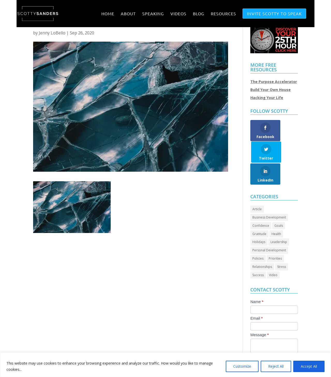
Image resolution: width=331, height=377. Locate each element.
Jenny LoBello (52, 33)
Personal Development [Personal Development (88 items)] (269, 229)
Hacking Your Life (266, 97)
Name (256, 280)
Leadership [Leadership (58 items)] (278, 220)
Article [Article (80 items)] (257, 187)
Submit (262, 350)
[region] (165, 364)
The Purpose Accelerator (273, 81)
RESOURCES (223, 14)
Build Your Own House (270, 89)
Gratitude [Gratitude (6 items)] (259, 212)
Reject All (276, 366)
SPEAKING (153, 14)
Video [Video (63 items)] (273, 253)
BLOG (198, 14)
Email (256, 297)
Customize (242, 366)
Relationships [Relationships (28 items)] (262, 245)
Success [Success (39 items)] (258, 253)
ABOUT (128, 14)
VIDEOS (178, 14)
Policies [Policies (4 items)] (258, 237)
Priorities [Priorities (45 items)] (275, 237)
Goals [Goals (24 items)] (278, 204)
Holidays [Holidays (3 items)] (258, 220)
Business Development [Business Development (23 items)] (269, 196)
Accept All (309, 366)
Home (107, 14)
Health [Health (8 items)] (276, 212)
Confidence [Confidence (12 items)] (260, 204)
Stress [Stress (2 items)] (281, 245)
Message (259, 313)
